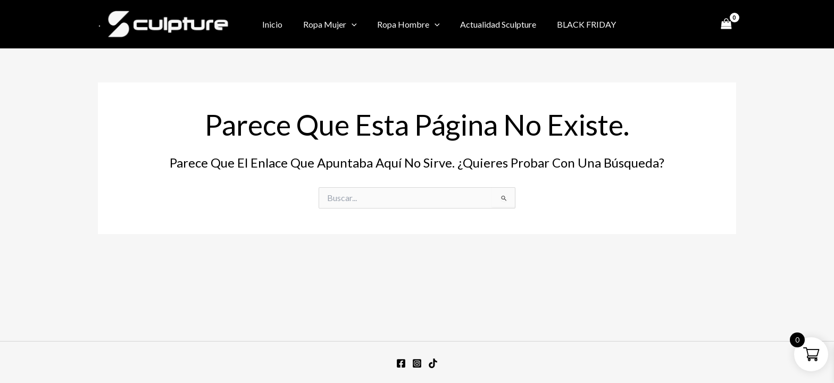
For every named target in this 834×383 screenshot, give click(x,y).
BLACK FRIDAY (570, 24)
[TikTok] (700, 25)
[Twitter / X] (684, 25)
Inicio (271, 24)
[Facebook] (652, 25)
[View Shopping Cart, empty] (726, 24)
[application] (346, 24)
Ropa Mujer (325, 24)
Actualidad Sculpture (486, 24)
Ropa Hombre (400, 24)
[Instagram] (668, 25)
